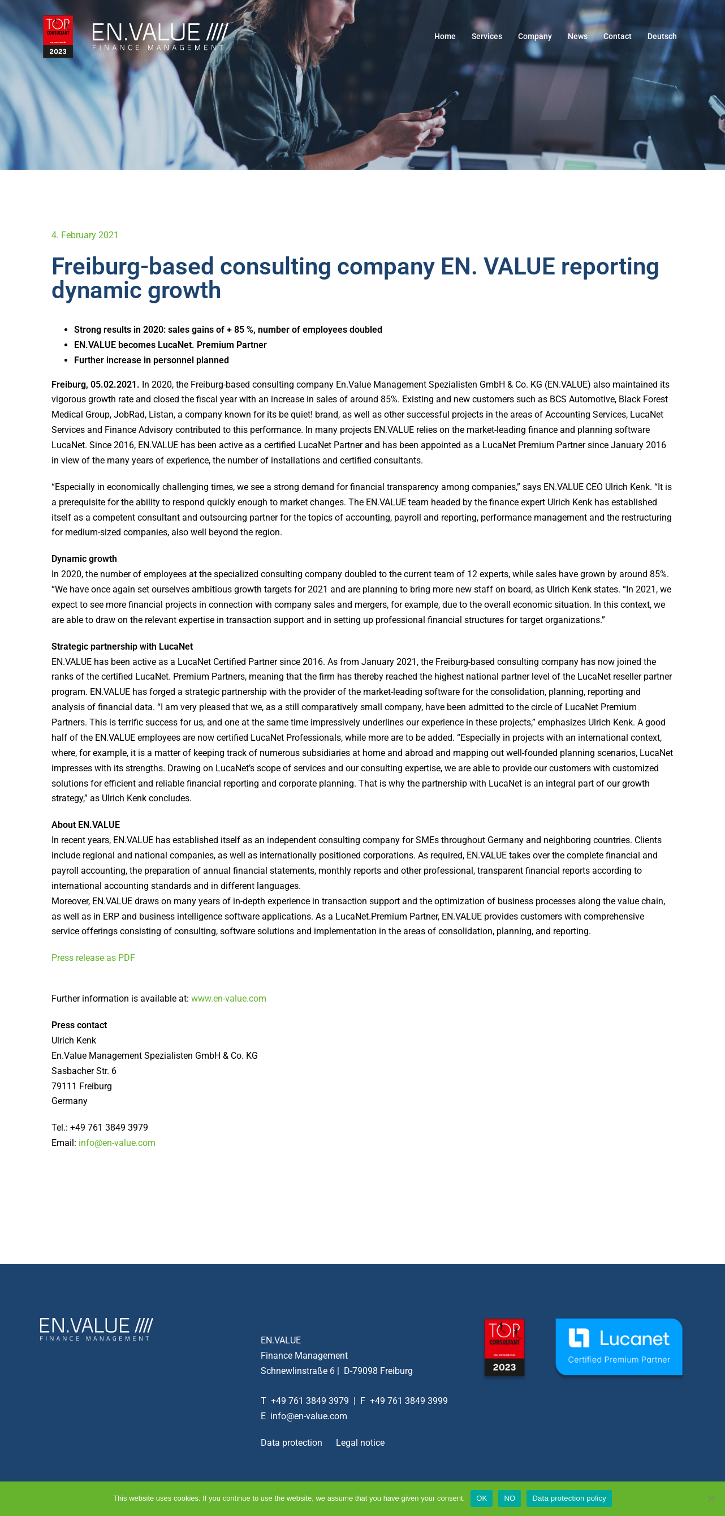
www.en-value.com (228, 998)
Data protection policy (569, 1498)
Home (445, 36)
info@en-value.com (117, 1142)
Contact (617, 36)
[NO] (711, 1498)
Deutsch (662, 36)
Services (487, 36)
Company (535, 36)
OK (481, 1498)
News (578, 36)
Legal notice (360, 1442)
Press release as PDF (93, 957)
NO (509, 1498)
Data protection (291, 1442)
